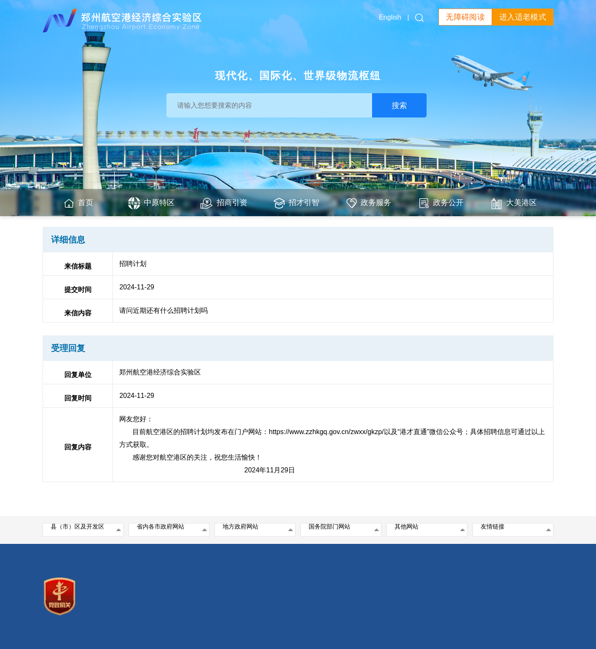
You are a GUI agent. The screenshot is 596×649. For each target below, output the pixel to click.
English (390, 17)
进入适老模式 (522, 17)
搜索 (399, 105)
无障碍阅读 (465, 17)
